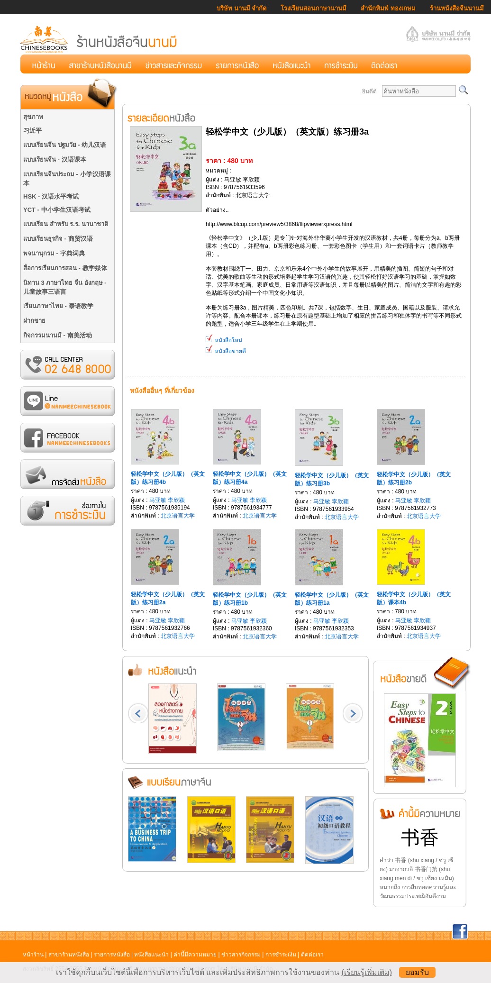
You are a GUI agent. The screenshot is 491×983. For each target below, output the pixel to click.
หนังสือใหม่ (224, 340)
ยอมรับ (417, 972)
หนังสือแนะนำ (151, 954)
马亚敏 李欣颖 (167, 500)
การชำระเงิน (280, 954)
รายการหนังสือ (112, 954)
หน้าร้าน (33, 954)
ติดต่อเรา (312, 954)
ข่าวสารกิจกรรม (241, 954)
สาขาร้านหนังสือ (68, 954)
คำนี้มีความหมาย (195, 954)
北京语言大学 (178, 515)
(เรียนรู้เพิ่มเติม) (366, 972)
